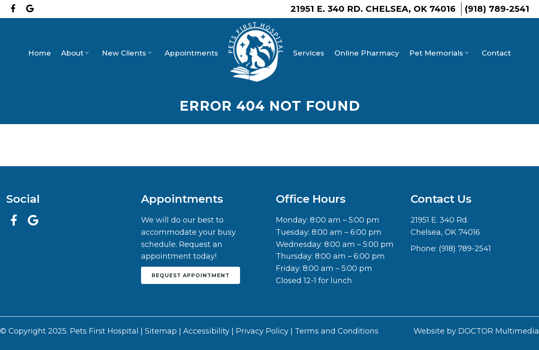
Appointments (191, 53)
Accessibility (206, 331)
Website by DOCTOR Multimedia (476, 331)
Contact (496, 53)
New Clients (124, 53)
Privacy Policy (262, 331)
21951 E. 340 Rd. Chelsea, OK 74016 (373, 9)
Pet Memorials (436, 53)
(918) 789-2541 (497, 9)
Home (39, 53)
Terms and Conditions (337, 331)
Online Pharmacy (366, 53)
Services (308, 53)
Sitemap (161, 331)
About (72, 53)
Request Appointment (190, 275)
